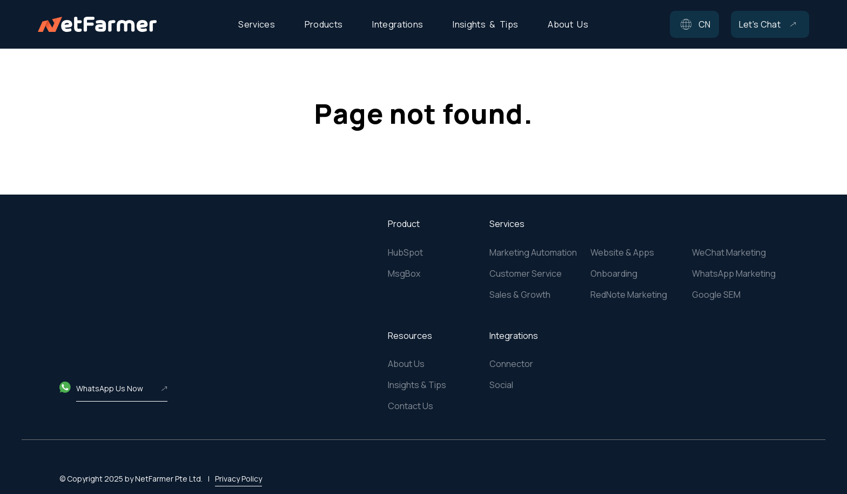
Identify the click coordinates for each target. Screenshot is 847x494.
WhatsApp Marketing (734, 273)
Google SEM (716, 295)
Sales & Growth (519, 295)
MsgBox (404, 273)
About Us (406, 364)
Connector (511, 364)
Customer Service (525, 273)
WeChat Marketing (729, 252)
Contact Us (410, 406)
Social (501, 385)
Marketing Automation (533, 252)
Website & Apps (622, 252)
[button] (694, 24)
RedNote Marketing (628, 295)
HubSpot (405, 252)
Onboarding (613, 273)
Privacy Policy (238, 465)
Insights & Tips (417, 385)
